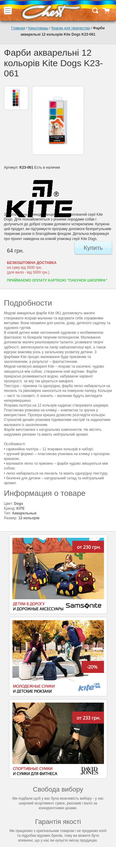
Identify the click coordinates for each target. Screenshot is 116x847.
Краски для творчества (71, 28)
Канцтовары (38, 28)
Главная (18, 28)
